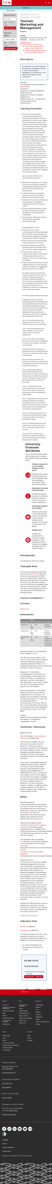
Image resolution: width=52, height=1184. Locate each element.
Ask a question (6, 1087)
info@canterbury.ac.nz (9, 1072)
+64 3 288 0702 (7, 1083)
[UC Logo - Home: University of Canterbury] (7, 2)
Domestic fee (24, 926)
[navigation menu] (49, 3)
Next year (39, 976)
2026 (5, 25)
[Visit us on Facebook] (4, 1129)
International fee (25, 930)
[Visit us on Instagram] (9, 1129)
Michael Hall (24, 609)
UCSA (31, 812)
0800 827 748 (6, 1066)
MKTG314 (23, 86)
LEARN (37, 775)
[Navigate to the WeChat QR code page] (20, 1129)
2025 (10, 22)
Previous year (29, 976)
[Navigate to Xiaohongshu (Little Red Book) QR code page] (30, 1129)
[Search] (46, 3)
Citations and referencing (28, 916)
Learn (36, 653)
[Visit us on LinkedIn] (14, 1129)
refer (42, 664)
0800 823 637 (13, 1110)
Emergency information (9, 1114)
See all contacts (7, 1097)
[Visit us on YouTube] (25, 1129)
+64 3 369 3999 (7, 1069)
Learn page (24, 845)
